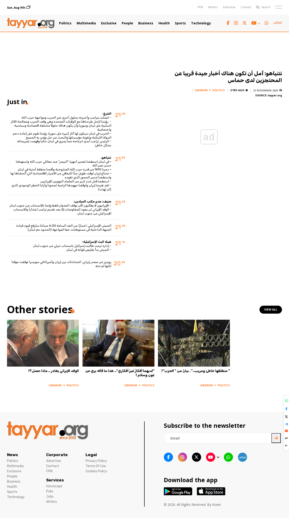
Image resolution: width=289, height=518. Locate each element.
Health (164, 23)
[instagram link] (236, 23)
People (127, 23)
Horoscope (54, 486)
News (12, 454)
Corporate (57, 454)
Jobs (50, 497)
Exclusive (108, 23)
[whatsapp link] (267, 23)
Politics (65, 23)
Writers (213, 7)
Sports (180, 23)
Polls (49, 491)
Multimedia (86, 23)
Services (55, 480)
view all (270, 310)
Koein (216, 504)
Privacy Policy (96, 461)
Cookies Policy (96, 471)
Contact (246, 7)
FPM (200, 7)
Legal (91, 454)
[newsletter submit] (276, 438)
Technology (201, 23)
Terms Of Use (96, 466)
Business (145, 23)
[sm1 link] (277, 23)
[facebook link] (228, 23)
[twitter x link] (244, 23)
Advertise (229, 7)
